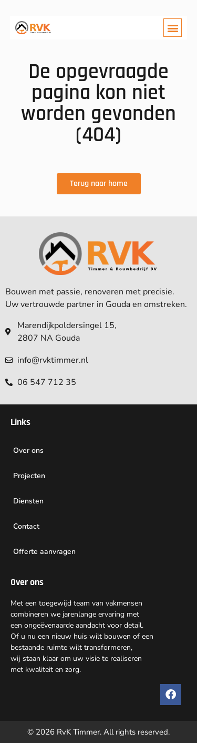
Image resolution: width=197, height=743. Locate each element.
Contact (26, 526)
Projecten (29, 476)
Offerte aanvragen (44, 552)
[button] (172, 27)
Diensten (28, 501)
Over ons (28, 450)
